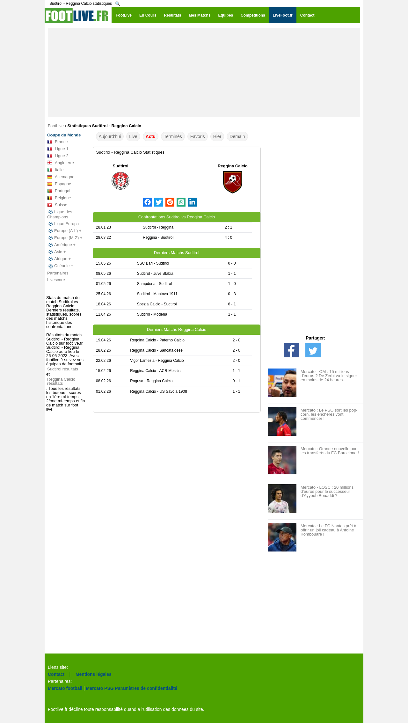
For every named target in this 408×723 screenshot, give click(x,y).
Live (133, 136)
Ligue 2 (58, 155)
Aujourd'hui (110, 136)
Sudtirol (120, 166)
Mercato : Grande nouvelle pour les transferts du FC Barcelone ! (330, 450)
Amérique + (61, 244)
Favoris (197, 136)
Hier (217, 136)
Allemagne (60, 176)
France (57, 141)
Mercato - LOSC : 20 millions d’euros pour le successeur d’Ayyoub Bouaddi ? (327, 491)
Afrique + (59, 258)
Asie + (56, 251)
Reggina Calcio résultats (61, 381)
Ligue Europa (63, 223)
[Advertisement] (204, 72)
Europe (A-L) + (64, 230)
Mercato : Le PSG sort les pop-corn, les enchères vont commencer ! (329, 414)
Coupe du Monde (64, 135)
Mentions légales (94, 674)
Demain (237, 136)
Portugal (58, 191)
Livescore (56, 279)
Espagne (59, 183)
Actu (151, 136)
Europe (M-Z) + (65, 237)
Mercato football (65, 688)
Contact (56, 674)
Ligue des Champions (59, 214)
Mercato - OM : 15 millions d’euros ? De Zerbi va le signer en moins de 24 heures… (329, 375)
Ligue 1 (58, 148)
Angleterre (60, 162)
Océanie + (60, 265)
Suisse (57, 205)
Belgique (59, 198)
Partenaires (57, 273)
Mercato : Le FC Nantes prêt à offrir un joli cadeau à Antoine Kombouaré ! (328, 530)
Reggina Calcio (233, 166)
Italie (55, 169)
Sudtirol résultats (62, 369)
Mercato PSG (100, 688)
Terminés (173, 136)
